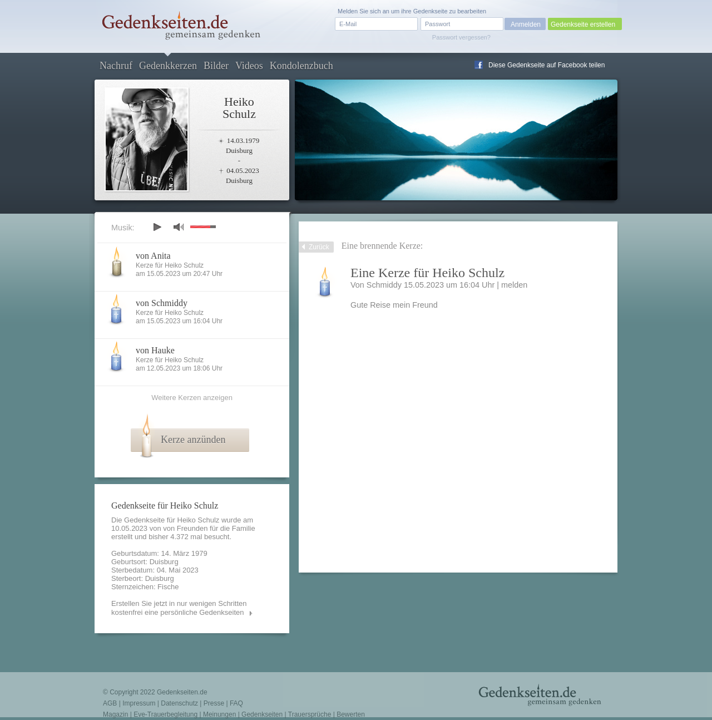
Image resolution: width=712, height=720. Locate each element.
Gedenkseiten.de (182, 692)
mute (179, 227)
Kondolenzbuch (301, 65)
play (157, 227)
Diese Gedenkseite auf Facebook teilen (546, 65)
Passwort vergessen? (461, 37)
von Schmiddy (161, 303)
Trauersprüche (310, 714)
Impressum (138, 703)
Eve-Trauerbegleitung (165, 714)
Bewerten (351, 714)
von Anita (153, 255)
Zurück (319, 247)
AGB (110, 703)
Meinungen (219, 714)
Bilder (216, 65)
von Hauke (155, 350)
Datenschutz (179, 703)
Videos (249, 65)
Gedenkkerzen (168, 65)
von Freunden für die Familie (209, 528)
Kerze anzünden (193, 439)
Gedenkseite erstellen (583, 24)
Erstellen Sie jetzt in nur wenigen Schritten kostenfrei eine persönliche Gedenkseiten (179, 608)
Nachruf (116, 65)
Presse (214, 703)
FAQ (236, 703)
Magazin (115, 714)
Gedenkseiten (262, 714)
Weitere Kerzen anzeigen (192, 397)
